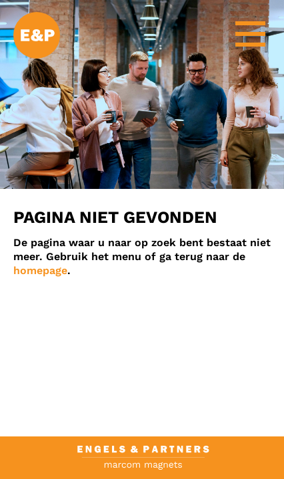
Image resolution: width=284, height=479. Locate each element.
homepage (40, 270)
